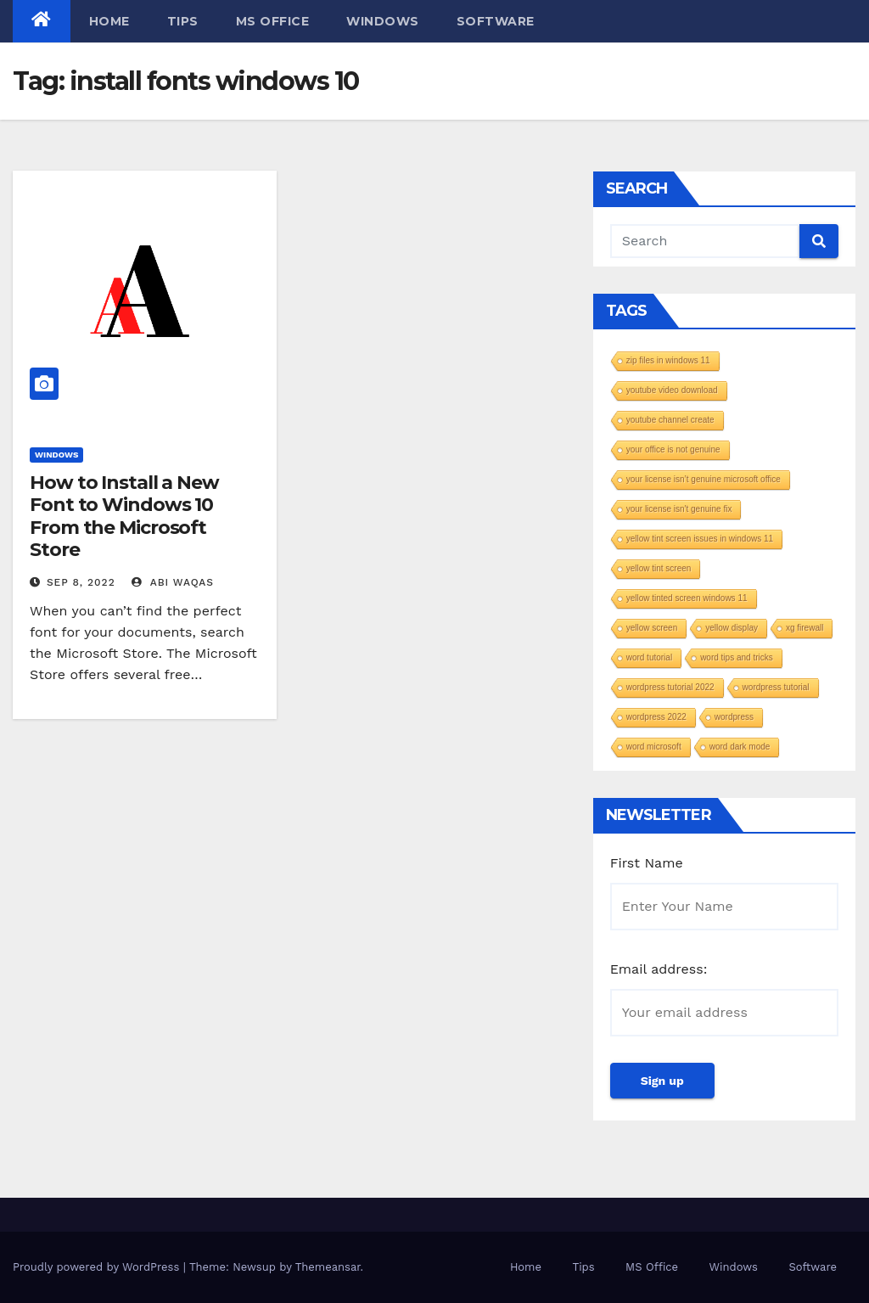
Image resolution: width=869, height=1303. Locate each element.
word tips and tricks (736, 657)
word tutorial (649, 657)
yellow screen (652, 627)
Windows (382, 21)
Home (109, 21)
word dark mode (740, 746)
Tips (183, 21)
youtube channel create (670, 419)
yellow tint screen (659, 568)
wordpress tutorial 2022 (670, 687)
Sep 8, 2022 (81, 582)
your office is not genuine (673, 449)
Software (496, 21)
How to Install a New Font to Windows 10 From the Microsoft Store (124, 516)
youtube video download (672, 390)
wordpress (734, 717)
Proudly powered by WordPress (98, 1267)
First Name (646, 863)
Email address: (659, 969)
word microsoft (653, 746)
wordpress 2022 (656, 717)
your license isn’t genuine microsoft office (703, 479)
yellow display (731, 627)
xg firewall (804, 627)
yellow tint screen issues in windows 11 (699, 538)
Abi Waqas (173, 582)
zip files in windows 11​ (668, 360)
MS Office (273, 21)
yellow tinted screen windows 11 (687, 598)
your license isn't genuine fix (679, 509)
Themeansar (328, 1267)
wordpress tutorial (776, 687)
